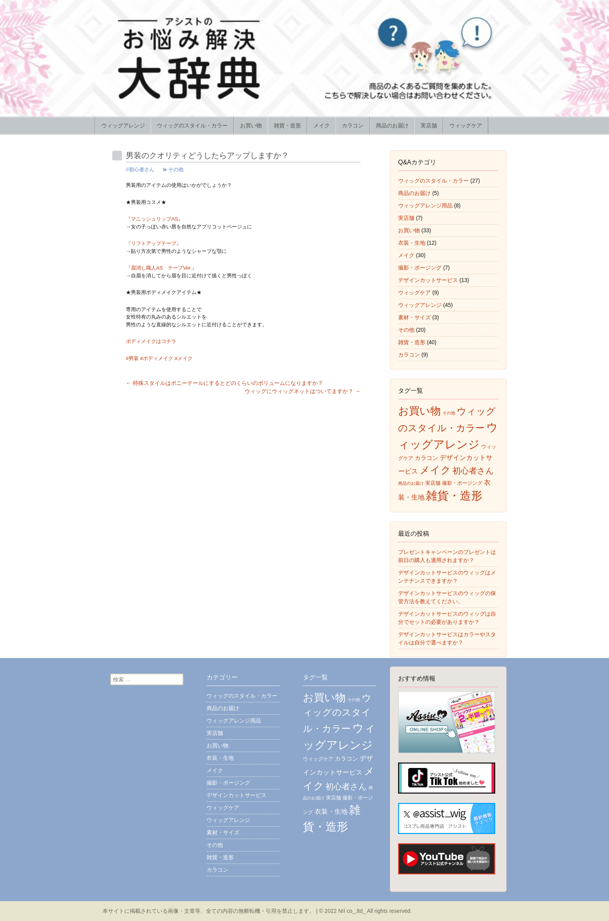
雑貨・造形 (287, 125)
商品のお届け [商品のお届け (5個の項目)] (411, 483)
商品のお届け (392, 125)
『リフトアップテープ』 (153, 243)
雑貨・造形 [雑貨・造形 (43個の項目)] (454, 495)
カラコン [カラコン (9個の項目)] (426, 457)
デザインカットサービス (428, 280)
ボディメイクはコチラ (151, 341)
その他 (175, 169)
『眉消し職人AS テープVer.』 (161, 268)
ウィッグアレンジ (123, 125)
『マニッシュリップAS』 (154, 219)
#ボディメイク (156, 358)
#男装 (132, 358)
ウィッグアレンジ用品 (425, 205)
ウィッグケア (465, 125)
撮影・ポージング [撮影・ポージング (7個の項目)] (462, 483)
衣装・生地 (411, 243)
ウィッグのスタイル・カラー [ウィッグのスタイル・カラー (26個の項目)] (337, 713)
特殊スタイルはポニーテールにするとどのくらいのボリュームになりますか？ (224, 383)
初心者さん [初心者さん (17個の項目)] (473, 470)
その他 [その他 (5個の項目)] (448, 413)
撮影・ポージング (420, 268)
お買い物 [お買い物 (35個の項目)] (419, 411)
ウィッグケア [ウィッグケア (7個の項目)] (318, 759)
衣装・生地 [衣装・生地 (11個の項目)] (331, 811)
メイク (321, 125)
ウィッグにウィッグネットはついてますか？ (302, 391)
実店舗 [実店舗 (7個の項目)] (432, 483)
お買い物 (251, 125)
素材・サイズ (414, 317)
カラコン (353, 125)
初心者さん (141, 169)
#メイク (184, 358)
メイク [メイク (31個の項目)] (435, 470)
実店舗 (429, 125)
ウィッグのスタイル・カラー (192, 125)
